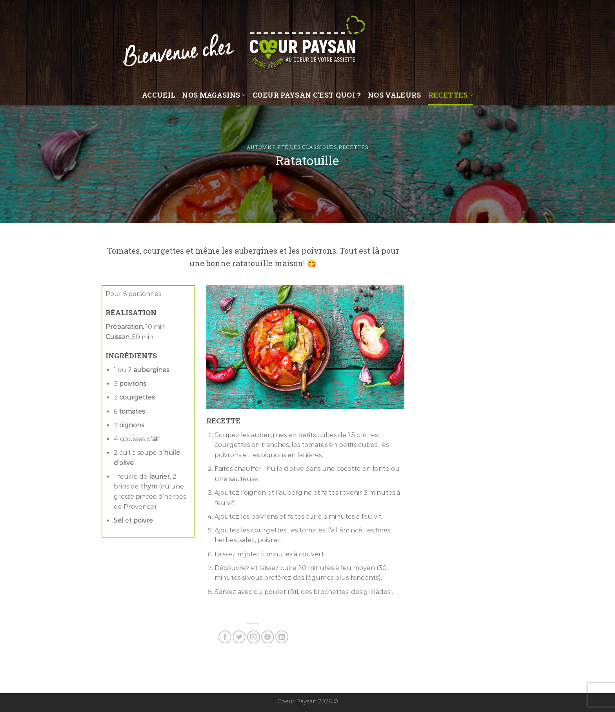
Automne (261, 147)
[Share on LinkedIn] (281, 636)
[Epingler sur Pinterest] (267, 636)
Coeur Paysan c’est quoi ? (307, 95)
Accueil (158, 95)
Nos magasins (214, 95)
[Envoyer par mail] (253, 636)
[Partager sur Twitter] (239, 636)
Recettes (450, 95)
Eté (283, 147)
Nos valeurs (394, 95)
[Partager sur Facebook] (224, 636)
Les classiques (313, 147)
